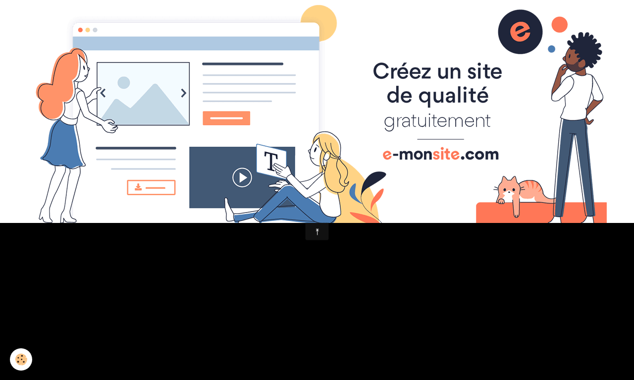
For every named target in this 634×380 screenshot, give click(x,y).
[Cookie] (21, 359)
